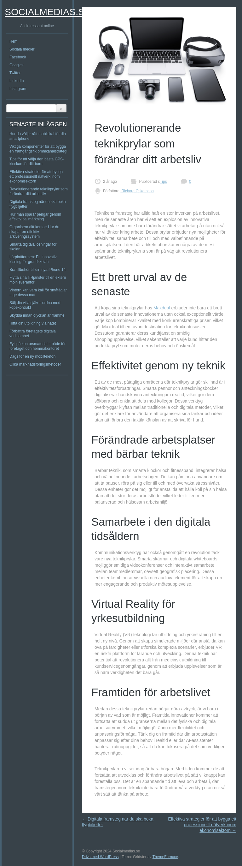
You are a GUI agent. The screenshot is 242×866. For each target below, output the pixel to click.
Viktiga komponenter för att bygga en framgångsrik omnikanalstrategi (38, 148)
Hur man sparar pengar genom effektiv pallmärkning (35, 216)
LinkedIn (16, 81)
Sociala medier (21, 49)
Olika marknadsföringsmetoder (35, 364)
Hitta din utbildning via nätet (32, 323)
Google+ (16, 65)
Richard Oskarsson (136, 191)
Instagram (17, 89)
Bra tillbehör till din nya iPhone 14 (37, 269)
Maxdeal (161, 307)
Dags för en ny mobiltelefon (32, 356)
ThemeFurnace (165, 857)
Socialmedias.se (48, 12)
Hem (13, 41)
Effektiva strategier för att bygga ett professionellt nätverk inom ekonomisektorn (36, 176)
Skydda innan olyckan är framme (37, 315)
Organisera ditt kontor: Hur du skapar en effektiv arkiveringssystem (34, 232)
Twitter (14, 73)
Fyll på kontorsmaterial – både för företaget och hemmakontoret (37, 346)
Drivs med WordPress (100, 857)
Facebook (17, 57)
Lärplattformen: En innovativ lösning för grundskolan (32, 259)
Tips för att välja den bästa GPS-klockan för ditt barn (36, 161)
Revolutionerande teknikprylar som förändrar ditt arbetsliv (38, 191)
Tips (163, 181)
